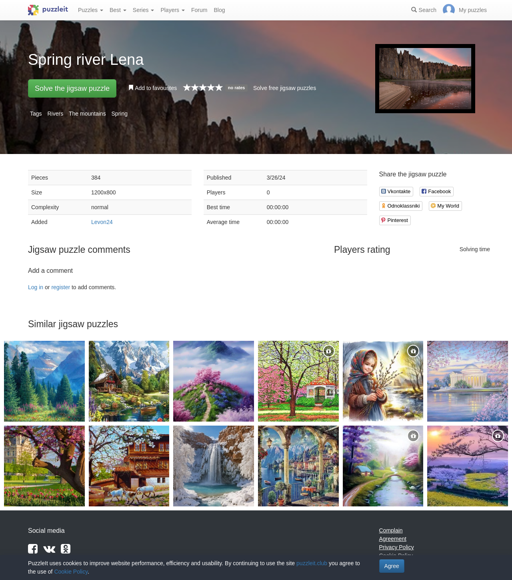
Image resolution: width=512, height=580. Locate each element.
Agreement (392, 539)
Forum (199, 10)
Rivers (55, 113)
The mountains (87, 113)
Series (143, 10)
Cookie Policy (71, 571)
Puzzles (90, 10)
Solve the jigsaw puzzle (72, 88)
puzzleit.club (311, 563)
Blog (219, 10)
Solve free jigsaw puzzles (284, 88)
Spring (120, 113)
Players (172, 10)
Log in (35, 287)
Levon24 (102, 222)
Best (118, 10)
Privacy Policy (396, 547)
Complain (391, 530)
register (60, 287)
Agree (391, 566)
